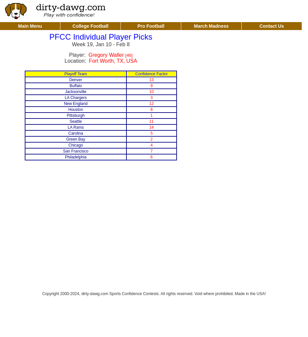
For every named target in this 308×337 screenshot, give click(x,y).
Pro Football (150, 26)
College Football (91, 26)
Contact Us (271, 26)
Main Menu (30, 26)
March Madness (211, 26)
